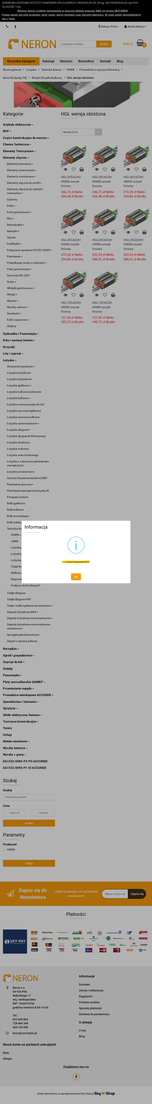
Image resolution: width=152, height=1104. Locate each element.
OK (76, 577)
